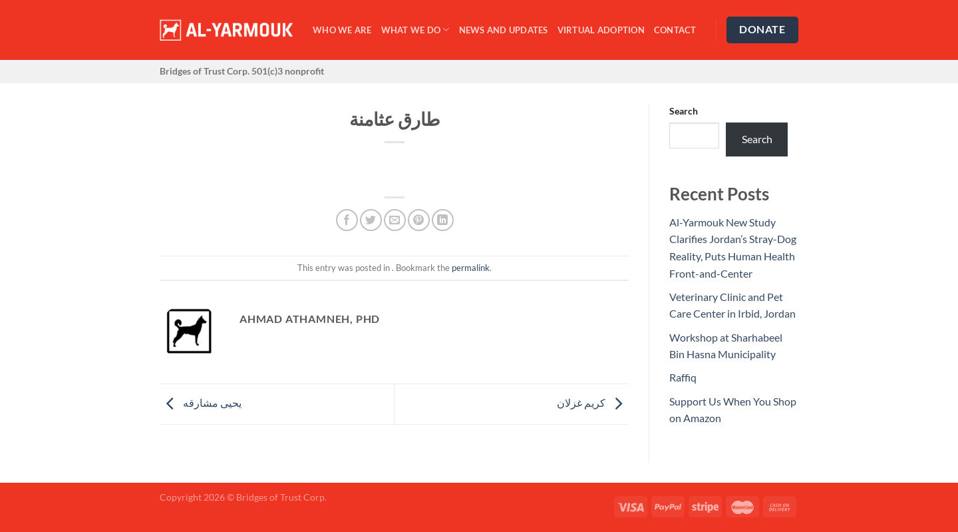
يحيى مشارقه (200, 402)
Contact (675, 30)
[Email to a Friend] (395, 220)
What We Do (415, 29)
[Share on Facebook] (347, 220)
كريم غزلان (593, 402)
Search (683, 111)
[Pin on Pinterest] (419, 220)
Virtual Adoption (601, 30)
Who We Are (342, 30)
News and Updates (503, 30)
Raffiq (683, 377)
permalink (471, 267)
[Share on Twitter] (371, 220)
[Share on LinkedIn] (443, 220)
